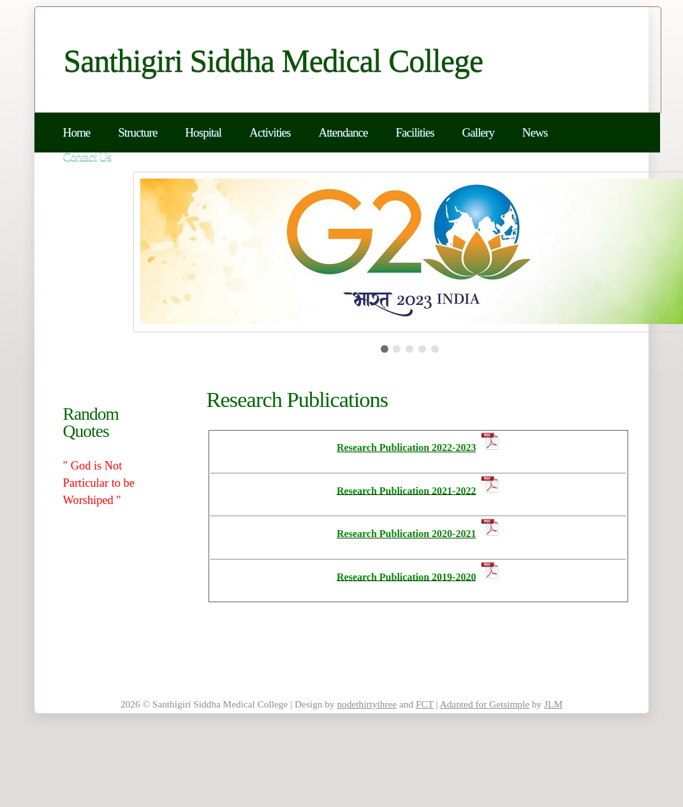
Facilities (414, 132)
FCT (425, 704)
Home (77, 132)
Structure (137, 132)
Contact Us (87, 156)
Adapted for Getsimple (484, 704)
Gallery (478, 132)
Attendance (342, 132)
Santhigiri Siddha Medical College (273, 60)
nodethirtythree (367, 704)
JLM (553, 704)
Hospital (203, 132)
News (535, 132)
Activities (269, 132)
